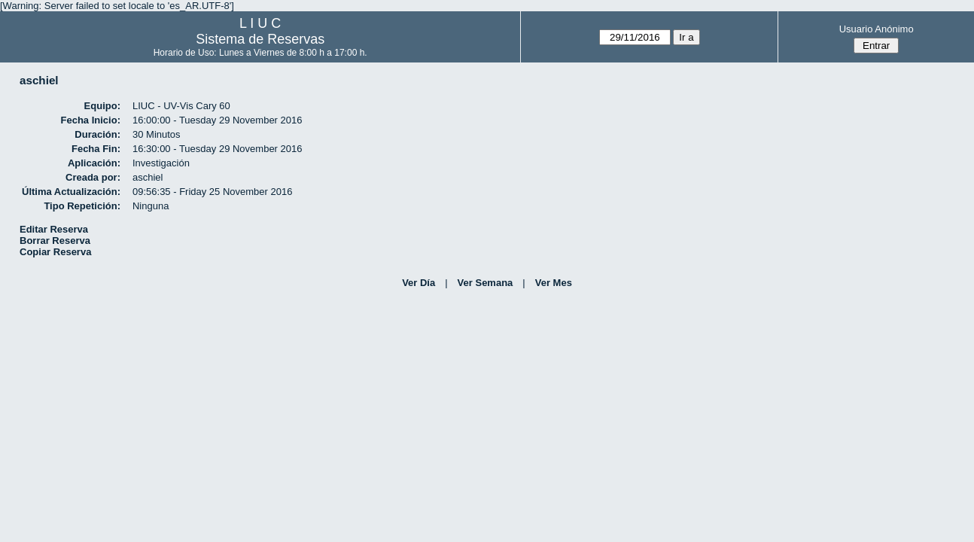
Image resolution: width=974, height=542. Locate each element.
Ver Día (418, 282)
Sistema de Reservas (260, 39)
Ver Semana (485, 282)
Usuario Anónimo (876, 29)
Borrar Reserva (55, 240)
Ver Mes (553, 282)
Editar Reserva (54, 229)
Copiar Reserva (55, 251)
